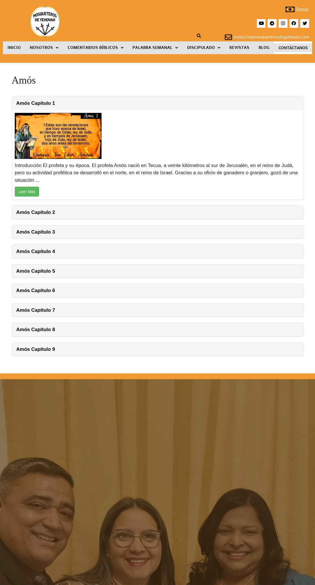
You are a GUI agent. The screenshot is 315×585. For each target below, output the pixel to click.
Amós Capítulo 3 (35, 232)
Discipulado (203, 48)
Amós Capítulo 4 (35, 252)
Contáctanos (293, 48)
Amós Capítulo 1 (35, 104)
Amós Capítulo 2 (35, 213)
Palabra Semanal (155, 48)
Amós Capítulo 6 (35, 291)
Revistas (239, 48)
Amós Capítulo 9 (35, 349)
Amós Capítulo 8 (35, 330)
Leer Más (27, 192)
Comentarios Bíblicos (96, 48)
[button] (44, 48)
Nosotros (44, 48)
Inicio (14, 48)
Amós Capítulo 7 (35, 310)
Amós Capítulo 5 (35, 271)
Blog (264, 48)
